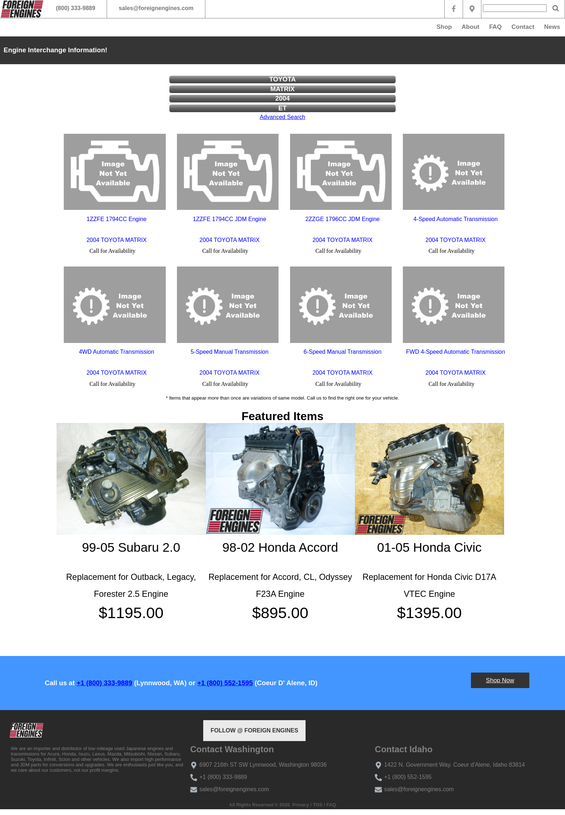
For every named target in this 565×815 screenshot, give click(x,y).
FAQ (495, 26)
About (470, 26)
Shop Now (500, 680)
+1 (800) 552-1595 (225, 683)
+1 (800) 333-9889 (104, 683)
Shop (444, 26)
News (552, 26)
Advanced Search (282, 117)
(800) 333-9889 (75, 8)
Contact (523, 26)
